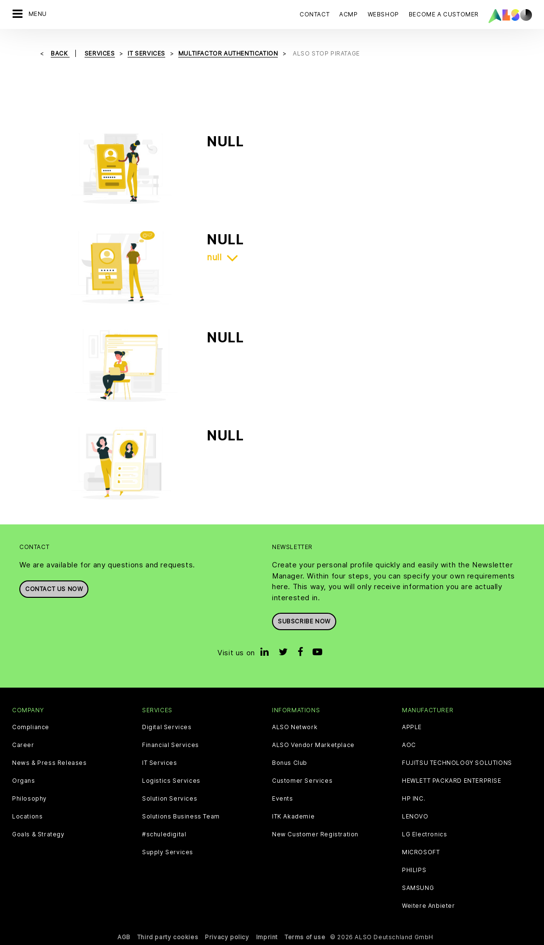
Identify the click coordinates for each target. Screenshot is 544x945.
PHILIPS (414, 870)
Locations (27, 816)
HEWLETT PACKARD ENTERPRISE (451, 780)
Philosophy (29, 798)
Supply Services (167, 852)
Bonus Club (289, 763)
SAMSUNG (418, 888)
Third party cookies (167, 937)
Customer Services (302, 780)
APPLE (412, 727)
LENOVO (415, 816)
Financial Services (170, 745)
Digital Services (167, 727)
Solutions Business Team (181, 816)
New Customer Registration (315, 834)
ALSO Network (294, 727)
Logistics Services (171, 780)
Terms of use (305, 937)
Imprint (267, 937)
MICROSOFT (421, 852)
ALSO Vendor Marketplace (313, 745)
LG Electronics (424, 834)
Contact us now (54, 588)
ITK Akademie (293, 816)
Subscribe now (304, 621)
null (214, 257)
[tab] (349, 257)
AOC (409, 745)
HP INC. (413, 798)
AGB (123, 937)
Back (60, 53)
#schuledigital (164, 834)
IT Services (159, 763)
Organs (23, 780)
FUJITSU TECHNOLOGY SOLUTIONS (457, 763)
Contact (314, 14)
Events (282, 798)
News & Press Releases (49, 763)
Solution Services (169, 798)
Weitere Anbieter (428, 906)
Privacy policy (227, 937)
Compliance (30, 727)
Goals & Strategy (38, 834)
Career (23, 745)
